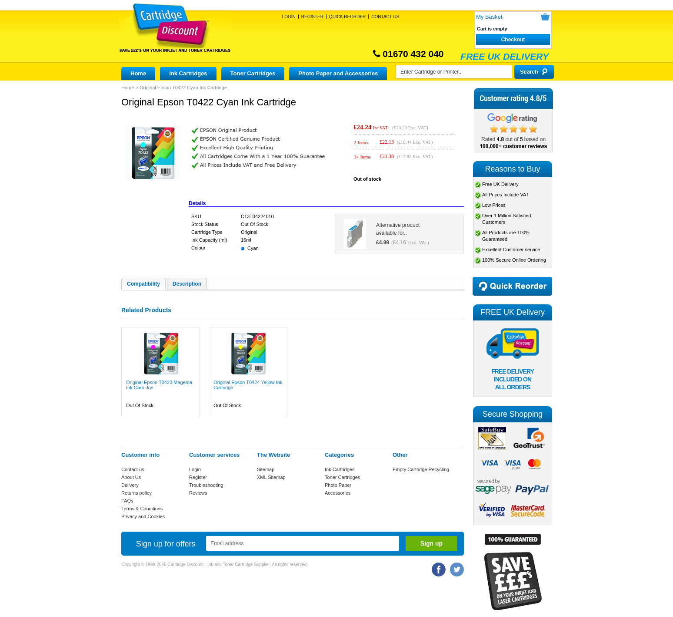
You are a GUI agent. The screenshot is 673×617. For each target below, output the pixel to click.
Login (289, 16)
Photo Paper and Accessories (338, 73)
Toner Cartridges (253, 73)
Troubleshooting (206, 485)
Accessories (337, 493)
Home (138, 73)
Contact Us (385, 16)
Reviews (198, 493)
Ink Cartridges (188, 73)
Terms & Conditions (142, 508)
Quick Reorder (347, 16)
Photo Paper (338, 485)
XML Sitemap (271, 477)
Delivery (130, 485)
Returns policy (136, 493)
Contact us (132, 469)
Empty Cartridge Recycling (421, 469)
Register (312, 16)
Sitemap (265, 469)
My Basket (489, 16)
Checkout (513, 40)
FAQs (127, 500)
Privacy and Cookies (143, 516)
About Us (131, 477)
